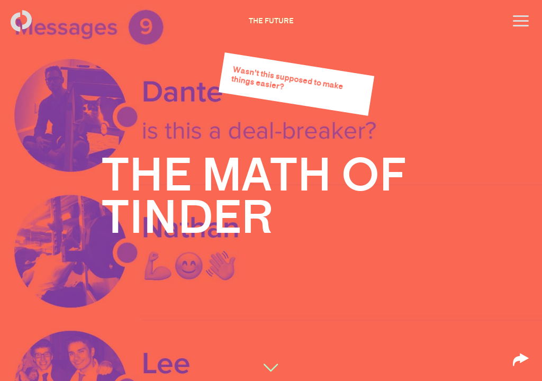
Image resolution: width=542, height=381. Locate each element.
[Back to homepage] (21, 21)
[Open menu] (521, 21)
